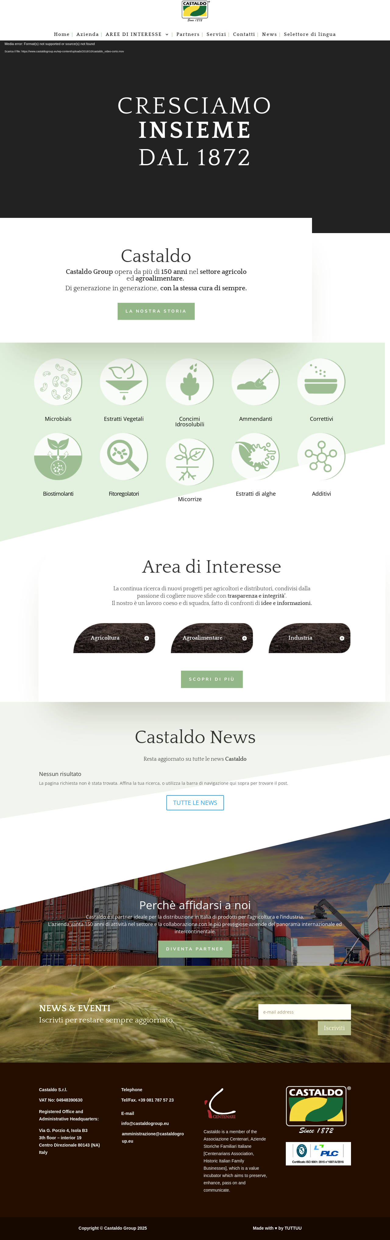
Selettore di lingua (310, 34)
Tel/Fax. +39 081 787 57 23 (147, 1100)
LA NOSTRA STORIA (155, 310)
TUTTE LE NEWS (195, 802)
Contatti (244, 34)
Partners (188, 34)
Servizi (216, 34)
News (269, 34)
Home (62, 34)
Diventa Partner (195, 948)
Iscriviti (334, 1028)
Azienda (87, 34)
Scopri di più (202, 678)
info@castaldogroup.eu (145, 1123)
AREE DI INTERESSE (135, 34)
